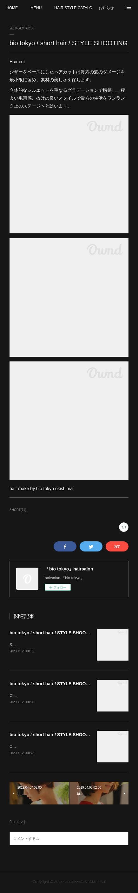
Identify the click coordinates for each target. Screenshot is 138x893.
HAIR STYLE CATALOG (73, 8)
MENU (36, 8)
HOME (12, 8)
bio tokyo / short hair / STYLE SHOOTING (53, 632)
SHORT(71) (18, 510)
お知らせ (106, 8)
